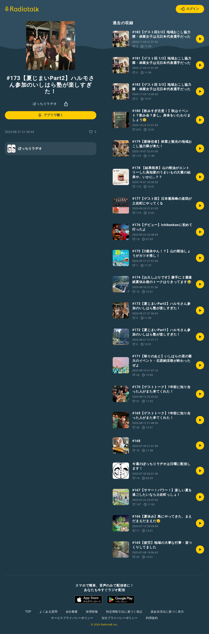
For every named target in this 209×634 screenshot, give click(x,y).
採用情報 (92, 611)
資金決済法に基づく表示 (167, 611)
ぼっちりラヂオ (45, 104)
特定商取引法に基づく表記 (124, 611)
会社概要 (72, 611)
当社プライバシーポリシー (119, 618)
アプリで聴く (50, 115)
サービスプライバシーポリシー (72, 618)
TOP (28, 611)
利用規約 (152, 618)
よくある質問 (48, 611)
